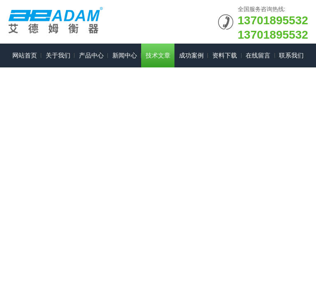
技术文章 (158, 55)
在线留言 (258, 55)
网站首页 (24, 55)
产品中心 (91, 55)
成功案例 (191, 55)
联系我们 (291, 55)
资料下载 (224, 55)
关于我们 (58, 55)
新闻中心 (124, 55)
